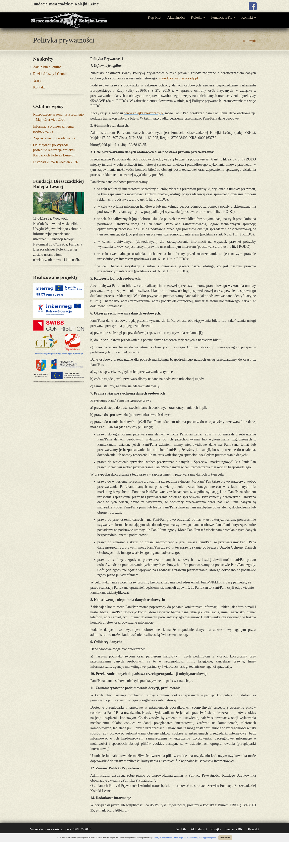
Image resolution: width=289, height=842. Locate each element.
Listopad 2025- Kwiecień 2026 (55, 162)
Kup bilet (154, 17)
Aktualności (176, 17)
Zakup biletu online (47, 67)
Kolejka (198, 17)
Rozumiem (225, 837)
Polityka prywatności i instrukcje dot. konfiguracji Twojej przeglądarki (185, 837)
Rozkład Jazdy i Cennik (50, 74)
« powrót (249, 41)
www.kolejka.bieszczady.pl (178, 78)
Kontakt (248, 17)
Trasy (37, 80)
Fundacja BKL (223, 17)
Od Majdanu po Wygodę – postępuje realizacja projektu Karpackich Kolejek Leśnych (54, 150)
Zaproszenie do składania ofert (55, 138)
